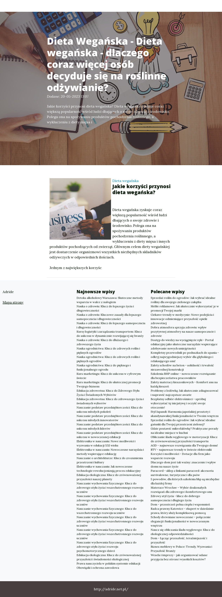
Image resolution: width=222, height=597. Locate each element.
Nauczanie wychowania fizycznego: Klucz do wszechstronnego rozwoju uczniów (106, 511)
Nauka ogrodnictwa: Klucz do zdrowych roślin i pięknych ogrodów (108, 350)
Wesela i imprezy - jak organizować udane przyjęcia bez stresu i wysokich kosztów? (179, 557)
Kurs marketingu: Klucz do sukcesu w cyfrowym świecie (109, 376)
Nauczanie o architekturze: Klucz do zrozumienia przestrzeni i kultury (110, 460)
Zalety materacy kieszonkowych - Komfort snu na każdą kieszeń (184, 384)
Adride (23, 5)
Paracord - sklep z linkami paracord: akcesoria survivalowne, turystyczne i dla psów (182, 473)
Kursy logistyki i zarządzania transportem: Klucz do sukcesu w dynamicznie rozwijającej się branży (110, 334)
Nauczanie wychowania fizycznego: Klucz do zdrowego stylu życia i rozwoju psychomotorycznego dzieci (106, 547)
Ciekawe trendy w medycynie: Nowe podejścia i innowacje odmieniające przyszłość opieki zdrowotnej (182, 319)
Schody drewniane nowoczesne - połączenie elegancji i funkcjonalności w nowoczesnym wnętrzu (181, 521)
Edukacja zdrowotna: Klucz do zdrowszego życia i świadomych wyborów (110, 401)
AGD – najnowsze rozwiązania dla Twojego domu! (184, 445)
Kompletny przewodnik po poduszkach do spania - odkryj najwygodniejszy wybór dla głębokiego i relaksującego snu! (185, 357)
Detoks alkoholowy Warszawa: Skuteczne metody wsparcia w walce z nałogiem (110, 300)
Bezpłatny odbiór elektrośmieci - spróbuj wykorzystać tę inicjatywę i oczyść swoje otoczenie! (178, 403)
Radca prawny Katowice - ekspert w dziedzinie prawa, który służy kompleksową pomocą (182, 511)
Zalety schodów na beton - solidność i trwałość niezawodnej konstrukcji (182, 367)
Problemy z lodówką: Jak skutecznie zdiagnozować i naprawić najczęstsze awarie (184, 393)
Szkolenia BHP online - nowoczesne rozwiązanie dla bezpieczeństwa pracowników (183, 376)
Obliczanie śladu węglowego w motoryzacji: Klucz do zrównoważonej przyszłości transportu (184, 439)
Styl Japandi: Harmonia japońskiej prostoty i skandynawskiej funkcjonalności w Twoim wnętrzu (184, 414)
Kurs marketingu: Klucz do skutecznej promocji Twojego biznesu (109, 384)
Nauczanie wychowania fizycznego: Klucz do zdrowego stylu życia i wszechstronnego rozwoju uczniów (110, 488)
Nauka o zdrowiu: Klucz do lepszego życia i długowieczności (105, 308)
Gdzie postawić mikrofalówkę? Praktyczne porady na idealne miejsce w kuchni (184, 430)
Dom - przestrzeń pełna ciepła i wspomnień (180, 504)
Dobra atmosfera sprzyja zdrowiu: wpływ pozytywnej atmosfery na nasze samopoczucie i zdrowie (183, 332)
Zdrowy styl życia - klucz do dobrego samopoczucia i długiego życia (175, 498)
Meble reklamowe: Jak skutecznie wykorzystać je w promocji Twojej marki (185, 308)
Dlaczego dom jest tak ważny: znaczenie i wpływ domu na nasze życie (183, 464)
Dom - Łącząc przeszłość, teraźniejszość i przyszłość (179, 540)
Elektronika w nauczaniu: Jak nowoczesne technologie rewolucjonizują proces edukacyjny (109, 468)
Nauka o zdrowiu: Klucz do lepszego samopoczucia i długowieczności (111, 325)
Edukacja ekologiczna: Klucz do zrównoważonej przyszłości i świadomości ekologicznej (109, 557)
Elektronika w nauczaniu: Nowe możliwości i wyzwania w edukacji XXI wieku (106, 443)
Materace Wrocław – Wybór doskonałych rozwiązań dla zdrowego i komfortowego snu (181, 490)
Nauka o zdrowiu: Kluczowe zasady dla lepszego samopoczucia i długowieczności (109, 317)
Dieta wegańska (125, 181)
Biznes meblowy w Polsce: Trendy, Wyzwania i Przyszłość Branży (181, 549)
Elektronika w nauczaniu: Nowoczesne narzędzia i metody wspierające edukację (110, 452)
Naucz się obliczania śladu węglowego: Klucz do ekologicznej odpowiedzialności (183, 532)
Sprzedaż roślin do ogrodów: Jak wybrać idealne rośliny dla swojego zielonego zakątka (183, 300)
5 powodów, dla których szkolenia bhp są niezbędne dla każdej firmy (185, 481)
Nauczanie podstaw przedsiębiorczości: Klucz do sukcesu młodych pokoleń (110, 409)
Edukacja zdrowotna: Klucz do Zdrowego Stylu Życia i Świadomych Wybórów (108, 393)
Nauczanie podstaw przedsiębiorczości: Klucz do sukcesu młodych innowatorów (110, 418)
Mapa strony (13, 302)
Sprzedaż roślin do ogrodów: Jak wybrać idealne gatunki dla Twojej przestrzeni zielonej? (183, 422)
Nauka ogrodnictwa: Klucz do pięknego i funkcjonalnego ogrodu (104, 367)
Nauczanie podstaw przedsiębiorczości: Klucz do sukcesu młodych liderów (110, 426)
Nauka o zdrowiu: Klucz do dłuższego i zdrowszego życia (102, 342)
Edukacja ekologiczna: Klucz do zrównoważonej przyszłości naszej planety (109, 477)
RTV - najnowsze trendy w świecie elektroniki (181, 449)
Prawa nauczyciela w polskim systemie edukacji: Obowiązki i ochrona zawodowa (109, 565)
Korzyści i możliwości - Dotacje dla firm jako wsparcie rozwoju (180, 456)
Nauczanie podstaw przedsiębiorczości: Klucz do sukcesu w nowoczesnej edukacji (110, 435)
